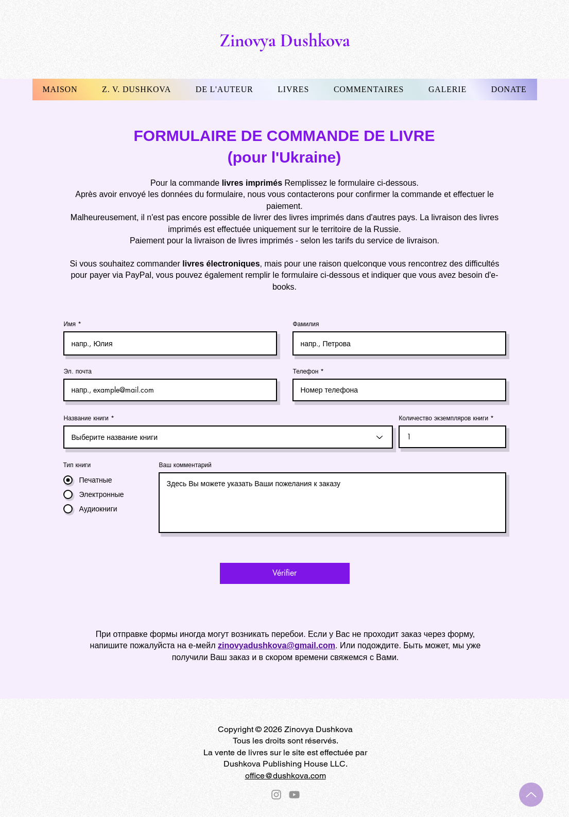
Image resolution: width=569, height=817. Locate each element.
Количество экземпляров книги (444, 418)
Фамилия (306, 324)
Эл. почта (78, 371)
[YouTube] (294, 794)
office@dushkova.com (285, 775)
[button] (136, 89)
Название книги (86, 418)
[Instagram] (276, 794)
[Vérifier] (285, 573)
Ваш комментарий (185, 465)
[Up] (531, 795)
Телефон (306, 371)
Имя (70, 324)
